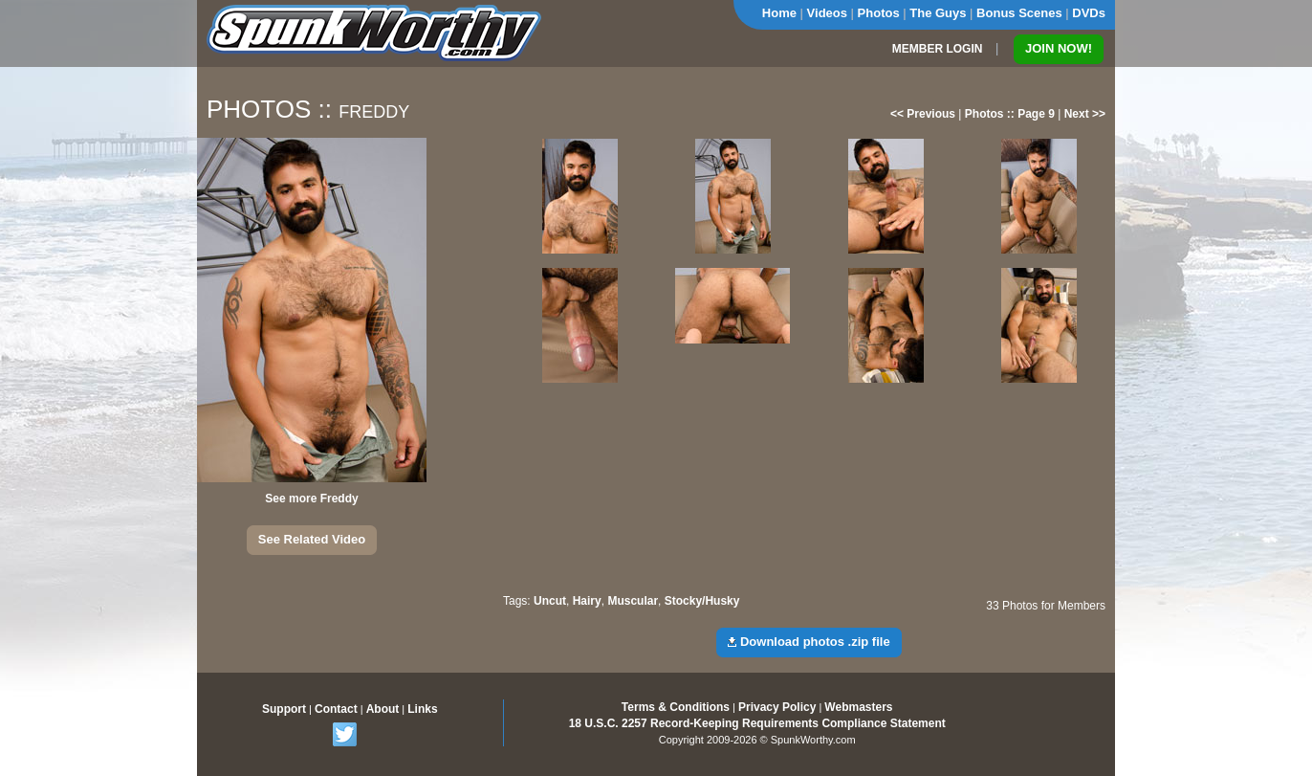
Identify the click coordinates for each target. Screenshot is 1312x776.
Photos (879, 13)
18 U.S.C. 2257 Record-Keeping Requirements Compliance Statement (757, 723)
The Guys (937, 13)
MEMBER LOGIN (937, 48)
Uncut (550, 601)
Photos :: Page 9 (1010, 114)
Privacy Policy (777, 707)
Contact (336, 709)
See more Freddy (311, 498)
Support (284, 709)
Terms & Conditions (676, 707)
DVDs (1088, 13)
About (383, 709)
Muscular (632, 601)
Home (779, 13)
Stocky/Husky (702, 601)
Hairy (587, 601)
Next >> (1084, 114)
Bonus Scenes (1019, 13)
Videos (827, 13)
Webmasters (858, 707)
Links (422, 709)
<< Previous (922, 114)
